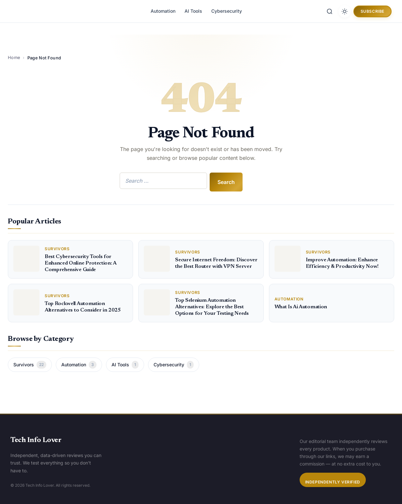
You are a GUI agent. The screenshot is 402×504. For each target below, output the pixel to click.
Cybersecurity (226, 11)
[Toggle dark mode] (344, 11)
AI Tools (193, 11)
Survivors (29, 365)
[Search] (329, 11)
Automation (163, 11)
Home (14, 57)
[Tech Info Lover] (39, 11)
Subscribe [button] (372, 11)
